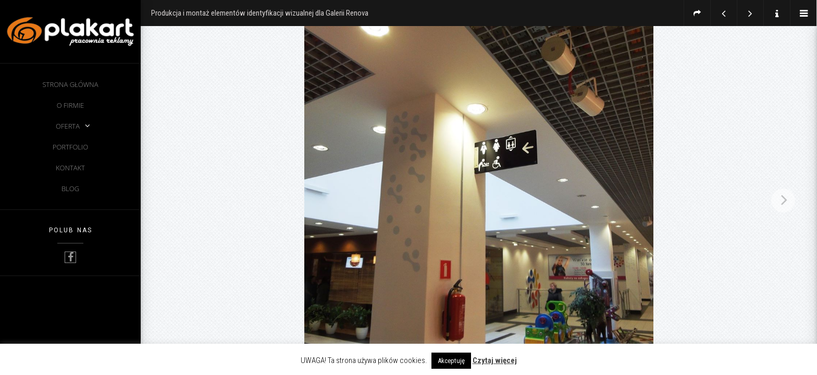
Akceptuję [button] (451, 361)
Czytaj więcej (495, 360)
